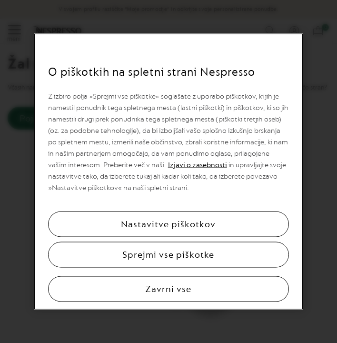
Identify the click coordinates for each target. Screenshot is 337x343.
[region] (168, 171)
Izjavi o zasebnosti (197, 165)
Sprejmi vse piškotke (168, 255)
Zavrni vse (168, 289)
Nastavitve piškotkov (168, 224)
